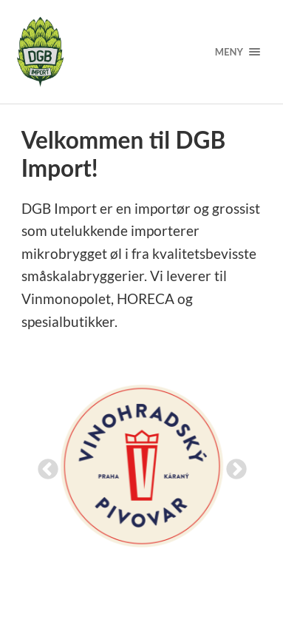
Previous (43, 465)
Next (232, 465)
